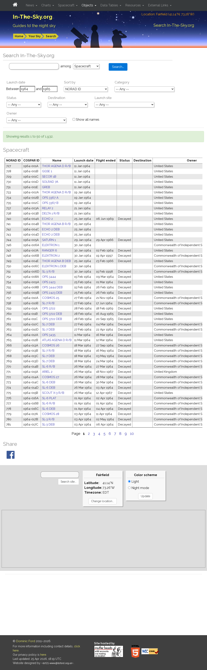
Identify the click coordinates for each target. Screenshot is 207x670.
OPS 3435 (48, 335)
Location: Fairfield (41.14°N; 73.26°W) (167, 14)
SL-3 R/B (48, 271)
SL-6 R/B (48, 366)
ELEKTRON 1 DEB (54, 266)
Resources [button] (133, 5)
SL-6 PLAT (49, 398)
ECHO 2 (47, 219)
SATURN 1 (49, 240)
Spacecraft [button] (66, 5)
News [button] (30, 5)
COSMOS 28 (50, 414)
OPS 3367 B (50, 203)
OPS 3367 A (50, 198)
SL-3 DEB (48, 424)
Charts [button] (46, 5)
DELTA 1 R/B (50, 213)
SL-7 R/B (48, 303)
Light (133, 481)
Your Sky (35, 36)
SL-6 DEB (48, 382)
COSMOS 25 (50, 298)
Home (19, 36)
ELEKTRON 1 (50, 245)
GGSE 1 (47, 171)
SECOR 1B (49, 176)
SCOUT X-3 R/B (53, 393)
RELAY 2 (47, 208)
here (43, 654)
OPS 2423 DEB (52, 292)
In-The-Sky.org (32, 17)
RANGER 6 (49, 250)
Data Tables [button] (109, 5)
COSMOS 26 (50, 345)
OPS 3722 (48, 308)
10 (132, 433)
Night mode (138, 488)
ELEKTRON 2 (51, 255)
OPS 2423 (48, 282)
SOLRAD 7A (50, 182)
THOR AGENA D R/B (56, 166)
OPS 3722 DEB (52, 314)
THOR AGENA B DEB (56, 261)
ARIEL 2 (47, 372)
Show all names (86, 119)
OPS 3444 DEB (52, 287)
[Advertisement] (103, 539)
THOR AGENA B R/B (56, 224)
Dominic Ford (25, 641)
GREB (46, 187)
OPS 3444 (49, 277)
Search (51, 36)
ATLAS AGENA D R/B (57, 340)
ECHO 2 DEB (51, 229)
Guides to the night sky (34, 25)
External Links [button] (158, 5)
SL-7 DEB (48, 324)
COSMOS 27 (50, 377)
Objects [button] (88, 5)
